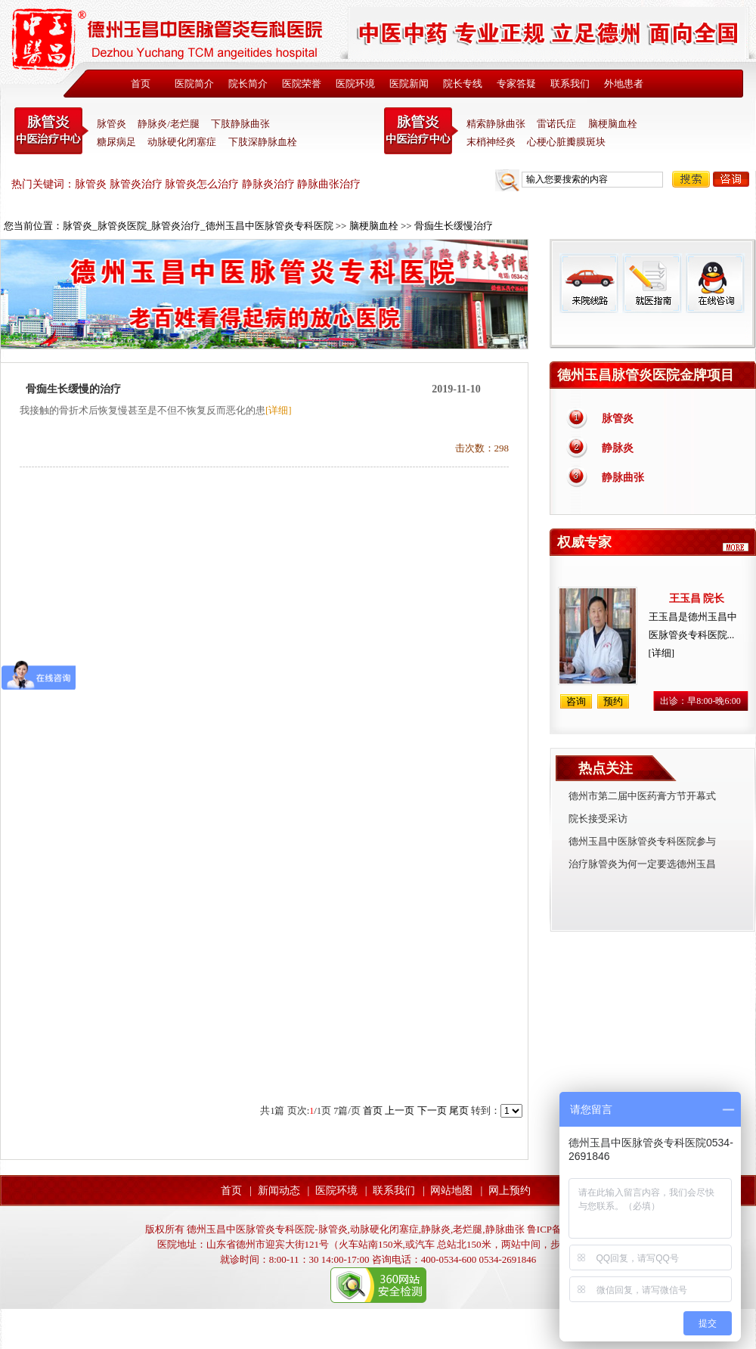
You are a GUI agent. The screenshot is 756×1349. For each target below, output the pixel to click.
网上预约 (509, 1190)
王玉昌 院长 (697, 598)
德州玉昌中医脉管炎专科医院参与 (642, 841)
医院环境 (355, 83)
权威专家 (584, 542)
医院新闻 (409, 83)
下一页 (432, 1110)
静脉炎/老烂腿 (169, 123)
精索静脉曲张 (495, 123)
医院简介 (194, 83)
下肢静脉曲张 (240, 123)
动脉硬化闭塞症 (181, 141)
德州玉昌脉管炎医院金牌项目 (645, 375)
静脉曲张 (623, 477)
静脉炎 (618, 448)
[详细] (278, 410)
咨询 (731, 179)
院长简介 (248, 83)
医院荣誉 (301, 83)
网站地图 (451, 1190)
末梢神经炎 (491, 141)
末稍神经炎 (421, 130)
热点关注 (605, 768)
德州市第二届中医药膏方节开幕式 (642, 796)
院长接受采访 (598, 818)
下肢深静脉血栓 (262, 141)
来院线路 (588, 283)
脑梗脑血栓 (612, 123)
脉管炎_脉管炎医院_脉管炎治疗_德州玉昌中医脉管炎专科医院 (198, 225)
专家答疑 (516, 83)
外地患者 (623, 83)
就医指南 (651, 283)
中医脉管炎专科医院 (51, 130)
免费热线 (652, 330)
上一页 (399, 1110)
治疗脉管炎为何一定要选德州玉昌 (642, 864)
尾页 (459, 1110)
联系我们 (570, 83)
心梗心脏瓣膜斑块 (566, 141)
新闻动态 (279, 1190)
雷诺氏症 (556, 123)
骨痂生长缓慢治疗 (453, 225)
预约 (613, 701)
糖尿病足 (116, 141)
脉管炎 (111, 123)
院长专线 (462, 83)
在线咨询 (714, 283)
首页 (140, 83)
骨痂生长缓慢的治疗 (73, 389)
